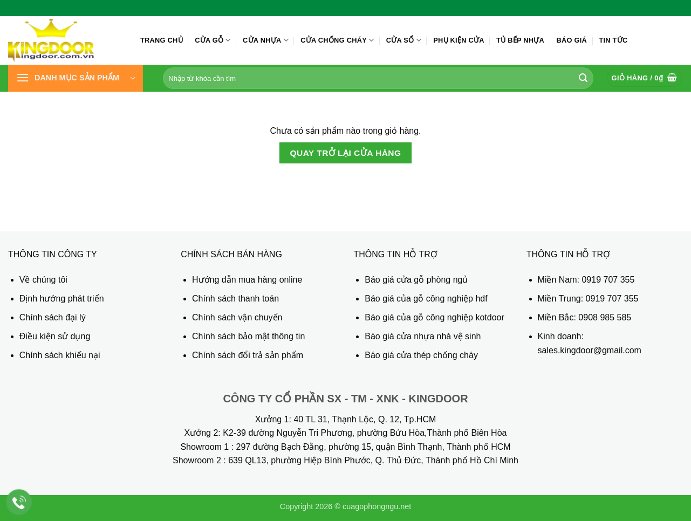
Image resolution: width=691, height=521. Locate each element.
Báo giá (571, 40)
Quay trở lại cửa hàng (345, 152)
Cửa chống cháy (337, 40)
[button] (75, 78)
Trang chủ (161, 40)
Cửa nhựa (266, 40)
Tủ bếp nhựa (520, 40)
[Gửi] (583, 78)
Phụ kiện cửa (458, 40)
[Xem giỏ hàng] (644, 78)
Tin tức (613, 40)
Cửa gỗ (213, 40)
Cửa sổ (403, 40)
